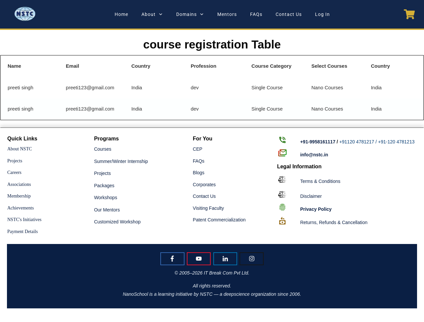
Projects (14, 160)
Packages (104, 185)
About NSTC (19, 148)
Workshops (105, 197)
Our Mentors (107, 209)
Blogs (198, 172)
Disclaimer (311, 196)
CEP (197, 149)
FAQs (198, 161)
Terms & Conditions (320, 181)
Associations (19, 184)
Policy (316, 209)
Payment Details (22, 231)
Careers (14, 172)
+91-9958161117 (317, 141)
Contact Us (204, 196)
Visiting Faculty (208, 208)
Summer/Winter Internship (121, 161)
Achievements (20, 207)
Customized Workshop (117, 221)
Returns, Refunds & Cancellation (333, 222)
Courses (102, 149)
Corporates (204, 184)
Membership (19, 196)
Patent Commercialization (219, 219)
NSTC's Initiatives (24, 219)
